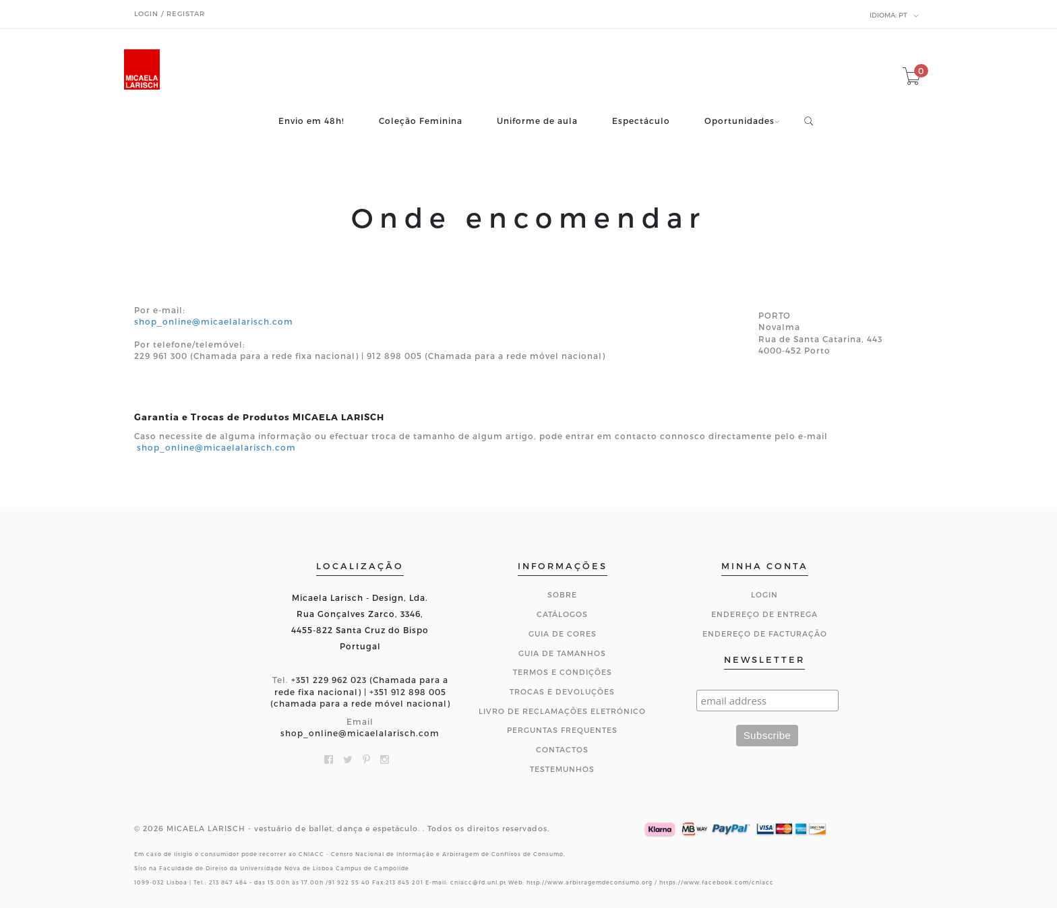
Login (764, 594)
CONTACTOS (562, 749)
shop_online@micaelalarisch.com (213, 321)
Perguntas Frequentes (562, 729)
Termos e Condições (562, 672)
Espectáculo (641, 121)
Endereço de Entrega (764, 614)
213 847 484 (228, 882)
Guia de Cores (562, 633)
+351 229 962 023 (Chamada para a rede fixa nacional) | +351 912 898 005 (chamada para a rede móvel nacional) (360, 691)
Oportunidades (739, 121)
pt (894, 15)
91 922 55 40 (349, 882)
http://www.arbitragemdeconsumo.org (589, 882)
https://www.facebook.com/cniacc (716, 882)
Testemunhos (562, 769)
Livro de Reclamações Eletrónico (562, 711)
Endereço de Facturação (764, 633)
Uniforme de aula (537, 121)
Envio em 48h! (311, 121)
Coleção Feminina (420, 121)
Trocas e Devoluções (562, 691)
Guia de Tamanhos (562, 653)
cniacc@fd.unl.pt (478, 882)
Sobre (562, 594)
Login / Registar (169, 13)
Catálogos (562, 614)
